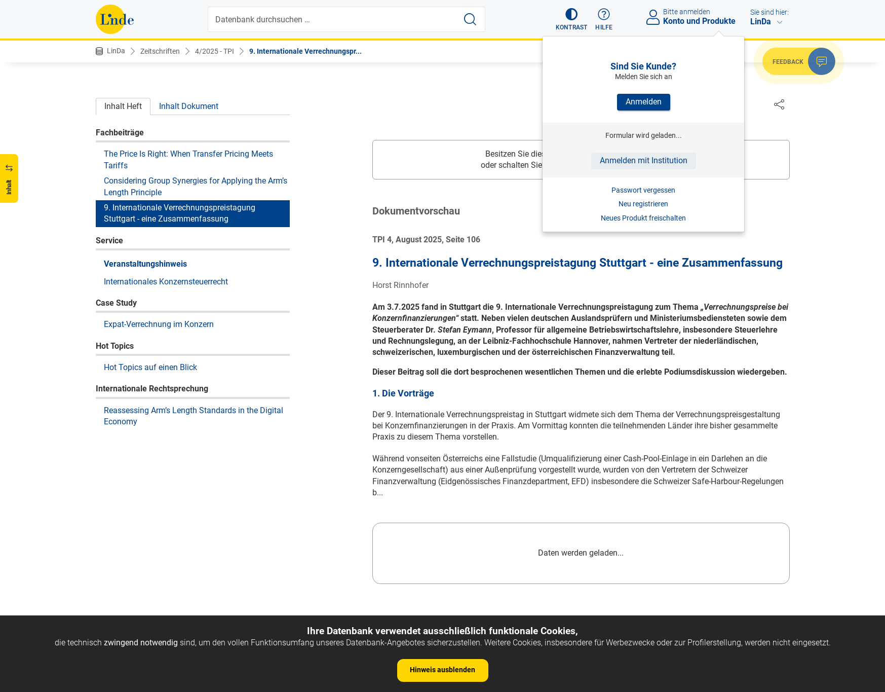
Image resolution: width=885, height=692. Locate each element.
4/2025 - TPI (214, 51)
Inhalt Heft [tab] (123, 106)
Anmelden (644, 101)
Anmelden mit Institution (643, 160)
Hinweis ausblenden (442, 670)
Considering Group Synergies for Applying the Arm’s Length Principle (195, 186)
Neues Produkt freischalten (643, 218)
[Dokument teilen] (779, 104)
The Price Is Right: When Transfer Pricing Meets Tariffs (188, 159)
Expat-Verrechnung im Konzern (159, 324)
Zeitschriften (160, 51)
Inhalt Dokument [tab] (188, 106)
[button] (572, 19)
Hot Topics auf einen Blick (150, 367)
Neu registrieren (643, 204)
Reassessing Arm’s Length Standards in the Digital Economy (193, 416)
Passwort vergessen (643, 190)
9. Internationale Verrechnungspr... (305, 51)
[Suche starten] (470, 19)
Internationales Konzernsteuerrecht (166, 281)
